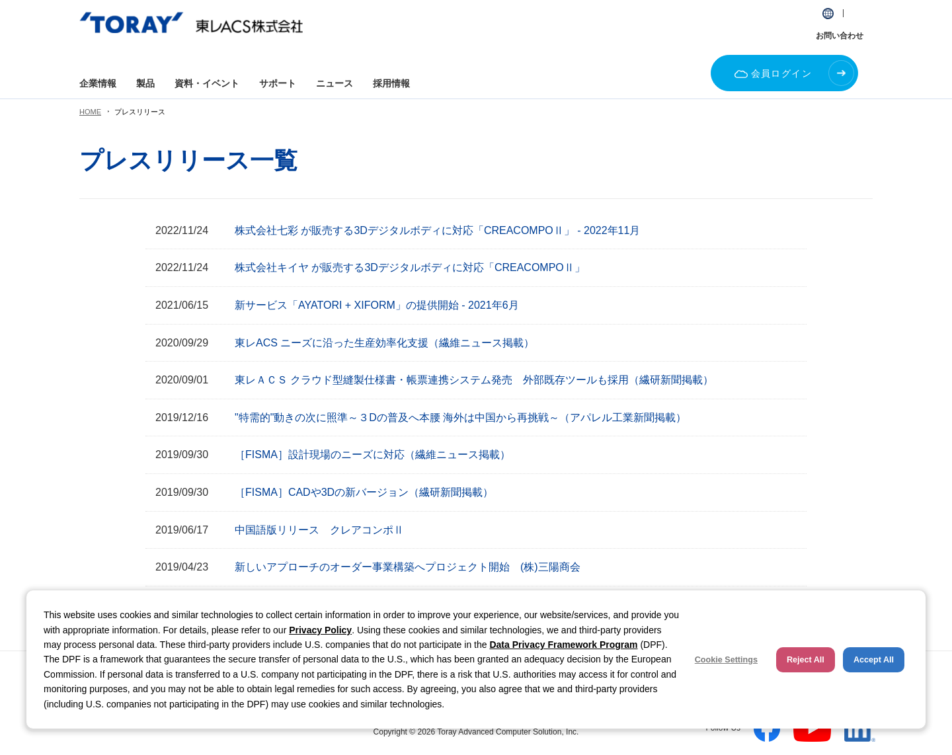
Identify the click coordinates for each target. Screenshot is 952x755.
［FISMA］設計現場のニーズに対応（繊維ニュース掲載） (372, 454)
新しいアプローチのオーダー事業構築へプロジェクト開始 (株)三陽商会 (407, 567)
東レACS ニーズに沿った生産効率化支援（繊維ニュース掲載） (384, 342)
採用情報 (391, 83)
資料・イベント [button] (207, 83)
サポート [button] (277, 83)
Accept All (873, 659)
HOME (90, 112)
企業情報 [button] (97, 83)
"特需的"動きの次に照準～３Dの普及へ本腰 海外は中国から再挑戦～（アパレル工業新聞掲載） (460, 417)
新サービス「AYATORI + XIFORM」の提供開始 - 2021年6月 (377, 305)
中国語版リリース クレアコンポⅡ (319, 530)
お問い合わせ (839, 35)
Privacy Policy (320, 630)
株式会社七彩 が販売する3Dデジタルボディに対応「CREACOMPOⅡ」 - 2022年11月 (437, 230)
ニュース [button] (334, 83)
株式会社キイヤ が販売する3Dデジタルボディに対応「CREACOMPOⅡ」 (410, 267)
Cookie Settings (726, 659)
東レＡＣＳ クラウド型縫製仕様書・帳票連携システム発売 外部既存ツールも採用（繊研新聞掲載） (474, 379)
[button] (828, 13)
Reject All (805, 659)
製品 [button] (145, 83)
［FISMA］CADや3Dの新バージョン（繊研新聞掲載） (364, 492)
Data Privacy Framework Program (563, 644)
